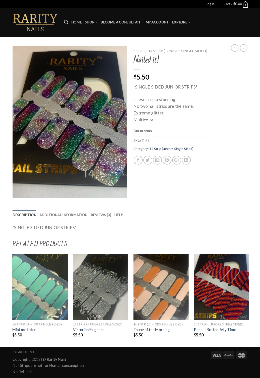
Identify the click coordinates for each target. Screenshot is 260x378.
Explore (181, 22)
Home (76, 22)
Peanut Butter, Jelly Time (215, 329)
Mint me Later (24, 329)
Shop (91, 22)
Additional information (63, 215)
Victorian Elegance (88, 329)
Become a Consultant (121, 22)
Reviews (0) (101, 215)
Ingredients (25, 352)
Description (24, 215)
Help (118, 215)
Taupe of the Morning (151, 329)
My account (157, 22)
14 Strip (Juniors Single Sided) (177, 51)
